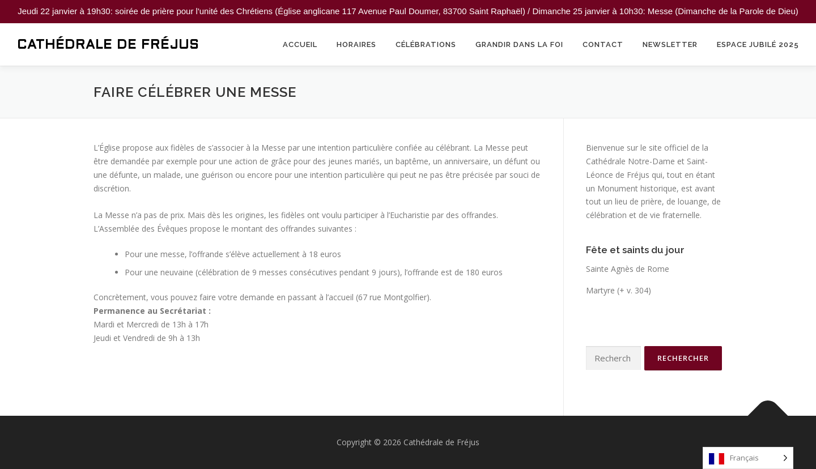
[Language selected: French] (748, 458)
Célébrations (426, 44)
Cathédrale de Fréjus (108, 45)
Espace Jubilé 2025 (758, 44)
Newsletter (670, 44)
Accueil (300, 44)
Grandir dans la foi (519, 44)
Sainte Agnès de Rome (627, 268)
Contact (603, 44)
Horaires (356, 44)
